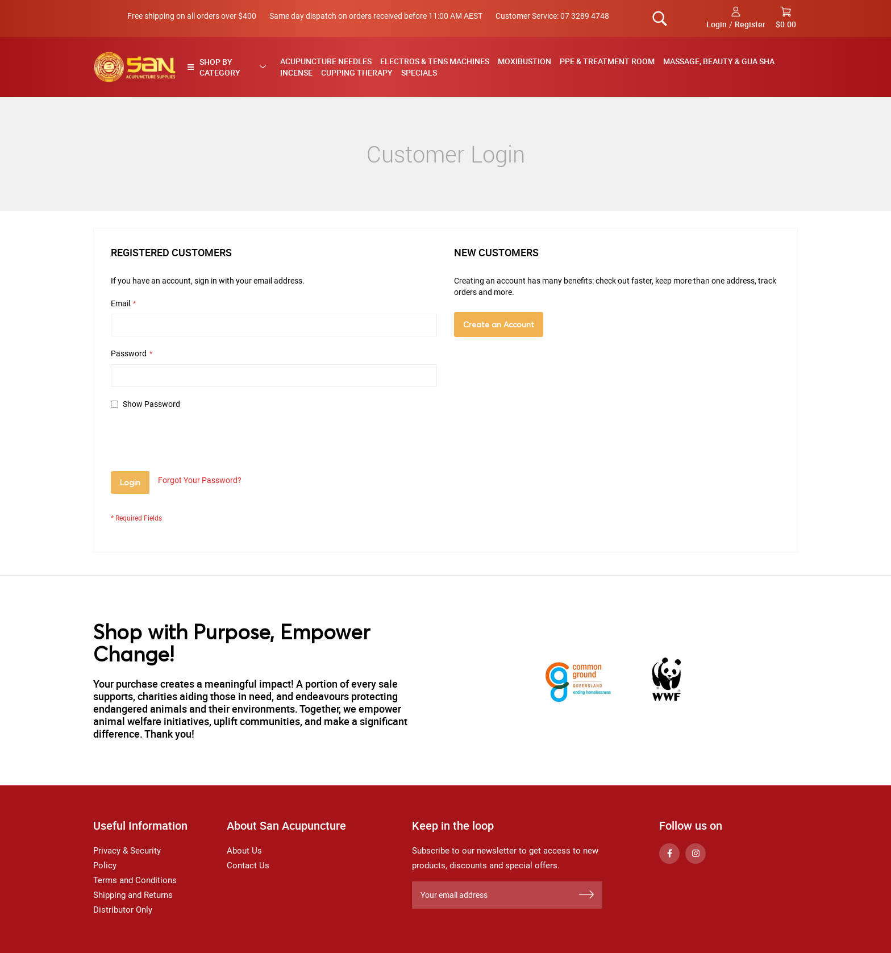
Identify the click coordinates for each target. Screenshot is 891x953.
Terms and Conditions (135, 880)
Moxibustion (524, 61)
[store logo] (134, 67)
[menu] (535, 67)
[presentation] (197, 443)
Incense (296, 72)
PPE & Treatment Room (607, 61)
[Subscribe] (586, 895)
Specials (419, 72)
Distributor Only (122, 910)
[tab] (230, 67)
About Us (244, 851)
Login (716, 24)
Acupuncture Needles (326, 61)
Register (750, 24)
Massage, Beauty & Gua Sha (719, 61)
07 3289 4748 (584, 15)
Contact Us (248, 865)
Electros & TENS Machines (434, 61)
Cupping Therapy (357, 72)
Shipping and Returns (133, 895)
